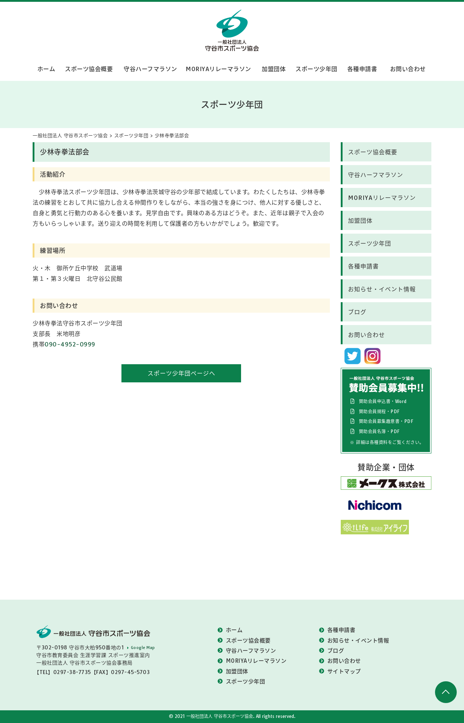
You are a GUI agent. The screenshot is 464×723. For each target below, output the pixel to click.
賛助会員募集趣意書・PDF (386, 421)
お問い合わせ (408, 69)
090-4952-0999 (70, 344)
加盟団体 (274, 69)
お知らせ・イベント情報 (382, 289)
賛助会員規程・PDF (379, 411)
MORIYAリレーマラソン (218, 69)
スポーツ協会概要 (89, 69)
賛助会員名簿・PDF (379, 431)
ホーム (46, 69)
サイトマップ (344, 671)
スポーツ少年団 (316, 69)
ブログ (357, 312)
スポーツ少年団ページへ (181, 373)
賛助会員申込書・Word (383, 401)
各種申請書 (362, 69)
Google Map (143, 647)
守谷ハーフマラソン (150, 69)
